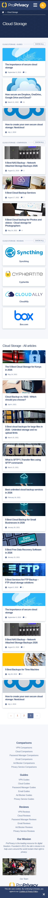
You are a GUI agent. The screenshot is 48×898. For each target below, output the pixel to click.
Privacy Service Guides (24, 799)
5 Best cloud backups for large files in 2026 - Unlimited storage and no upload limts (24, 429)
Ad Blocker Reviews (24, 827)
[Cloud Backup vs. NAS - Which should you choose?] (24, 394)
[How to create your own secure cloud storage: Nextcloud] (24, 122)
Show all (39, 44)
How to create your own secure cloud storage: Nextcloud (24, 126)
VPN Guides (24, 780)
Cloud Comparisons (24, 751)
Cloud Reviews (24, 816)
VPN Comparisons (24, 748)
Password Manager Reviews (24, 819)
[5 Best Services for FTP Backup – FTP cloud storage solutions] (24, 577)
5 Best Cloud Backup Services (20, 192)
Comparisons (24, 742)
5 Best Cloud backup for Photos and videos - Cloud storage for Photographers (23, 222)
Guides (24, 774)
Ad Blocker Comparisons (24, 763)
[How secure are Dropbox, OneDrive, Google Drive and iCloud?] (24, 92)
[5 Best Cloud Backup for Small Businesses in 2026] (24, 517)
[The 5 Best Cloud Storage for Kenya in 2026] (24, 364)
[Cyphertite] (24, 276)
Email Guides (24, 791)
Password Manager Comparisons (24, 755)
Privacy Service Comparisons (24, 767)
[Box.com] (24, 318)
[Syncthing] (24, 255)
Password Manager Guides (24, 787)
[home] (3, 12)
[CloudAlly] (24, 297)
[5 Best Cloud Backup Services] (24, 188)
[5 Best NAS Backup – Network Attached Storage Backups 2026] (24, 160)
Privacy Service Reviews (24, 831)
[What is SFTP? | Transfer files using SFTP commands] (24, 457)
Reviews (24, 807)
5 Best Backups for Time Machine (22, 669)
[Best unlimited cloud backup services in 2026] (24, 487)
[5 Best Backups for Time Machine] (24, 665)
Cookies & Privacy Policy (28, 891)
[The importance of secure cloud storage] (24, 62)
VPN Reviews (24, 812)
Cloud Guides (24, 783)
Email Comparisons (24, 759)
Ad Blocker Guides (24, 795)
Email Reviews (24, 823)
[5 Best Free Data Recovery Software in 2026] (24, 547)
